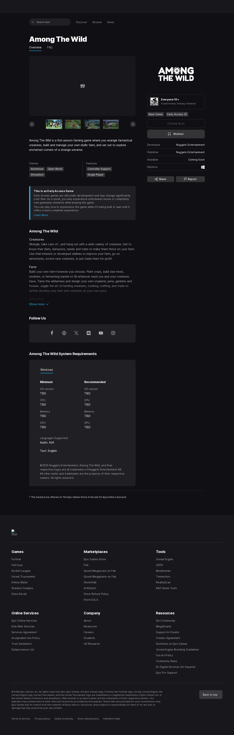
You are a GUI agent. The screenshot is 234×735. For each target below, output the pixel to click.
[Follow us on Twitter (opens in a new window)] (76, 333)
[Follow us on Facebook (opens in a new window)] (51, 333)
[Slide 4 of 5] (111, 124)
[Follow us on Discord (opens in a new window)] (88, 333)
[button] (82, 304)
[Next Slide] (133, 124)
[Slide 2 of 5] (73, 124)
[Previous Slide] (32, 124)
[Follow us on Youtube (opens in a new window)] (100, 333)
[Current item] (54, 124)
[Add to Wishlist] (176, 134)
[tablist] (82, 369)
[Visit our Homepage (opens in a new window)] (64, 333)
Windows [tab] (46, 369)
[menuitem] (81, 22)
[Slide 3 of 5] (92, 124)
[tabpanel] (82, 401)
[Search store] (33, 22)
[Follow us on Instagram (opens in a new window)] (113, 333)
